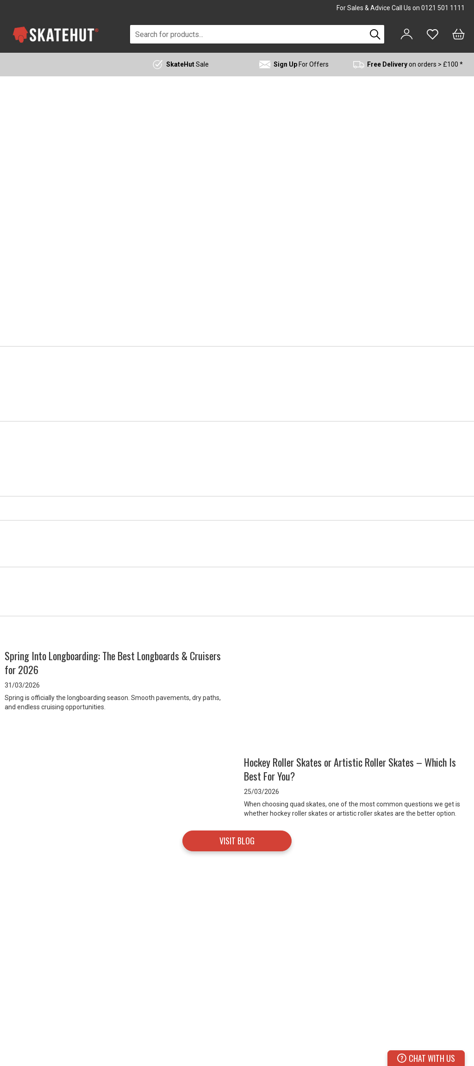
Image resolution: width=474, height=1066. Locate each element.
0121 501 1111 (443, 8)
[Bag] (458, 34)
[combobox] (248, 34)
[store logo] (55, 34)
